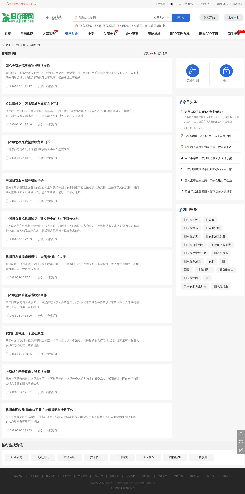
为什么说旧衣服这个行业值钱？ (204, 111)
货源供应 (26, 33)
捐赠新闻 (35, 45)
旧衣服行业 (221, 286)
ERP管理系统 (179, 33)
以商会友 (109, 33)
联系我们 (50, 476)
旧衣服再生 (204, 269)
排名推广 (162, 476)
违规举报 (226, 476)
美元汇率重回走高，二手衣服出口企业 (208, 180)
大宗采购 (49, 33)
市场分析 (69, 457)
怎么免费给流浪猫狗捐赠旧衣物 (28, 65)
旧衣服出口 (226, 269)
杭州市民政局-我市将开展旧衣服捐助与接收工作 (39, 410)
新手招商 (234, 33)
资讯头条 (71, 33)
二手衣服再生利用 (195, 286)
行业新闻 (16, 457)
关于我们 (34, 476)
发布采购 (233, 17)
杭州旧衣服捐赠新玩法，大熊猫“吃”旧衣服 (36, 257)
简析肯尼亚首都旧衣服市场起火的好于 (208, 191)
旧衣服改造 (221, 253)
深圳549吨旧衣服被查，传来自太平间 (208, 136)
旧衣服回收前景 (221, 244)
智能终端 (154, 33)
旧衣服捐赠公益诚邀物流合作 (26, 295)
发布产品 (209, 17)
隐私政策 (98, 476)
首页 (8, 45)
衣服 (211, 261)
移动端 (236, 4)
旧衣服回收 (86, 25)
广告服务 (178, 476)
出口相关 (122, 457)
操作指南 (66, 476)
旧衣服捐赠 (191, 278)
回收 (187, 269)
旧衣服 (97, 25)
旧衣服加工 (137, 25)
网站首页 (18, 476)
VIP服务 (205, 4)
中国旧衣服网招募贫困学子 (25, 180)
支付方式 (82, 476)
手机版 (159, 4)
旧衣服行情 (123, 25)
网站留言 (194, 476)
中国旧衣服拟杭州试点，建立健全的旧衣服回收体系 (42, 218)
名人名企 (148, 457)
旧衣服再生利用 (194, 244)
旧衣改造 (201, 457)
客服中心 (190, 4)
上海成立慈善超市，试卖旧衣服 (28, 371)
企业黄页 (132, 33)
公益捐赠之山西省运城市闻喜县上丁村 (33, 104)
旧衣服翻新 (109, 25)
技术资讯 (95, 457)
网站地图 (221, 4)
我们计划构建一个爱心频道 (25, 333)
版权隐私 (130, 476)
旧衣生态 (114, 476)
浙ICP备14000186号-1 (122, 488)
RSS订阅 (210, 476)
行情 (90, 33)
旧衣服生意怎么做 (195, 253)
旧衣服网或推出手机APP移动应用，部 (208, 169)
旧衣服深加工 (192, 261)
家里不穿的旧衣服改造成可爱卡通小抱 (208, 158)
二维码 (175, 4)
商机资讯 (43, 457)
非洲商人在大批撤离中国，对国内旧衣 (208, 147)
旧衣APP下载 (208, 33)
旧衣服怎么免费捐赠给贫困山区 (28, 142)
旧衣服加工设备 (153, 25)
